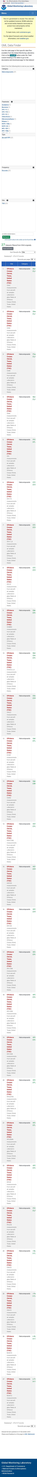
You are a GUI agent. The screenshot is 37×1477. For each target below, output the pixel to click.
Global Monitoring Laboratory (20, 6)
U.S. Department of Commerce (14, 1466)
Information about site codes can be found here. (20, 239)
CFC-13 (4, 114)
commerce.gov (25, 32)
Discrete (5, 170)
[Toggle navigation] (32, 13)
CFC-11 (4, 109)
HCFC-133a (5, 124)
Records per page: (24, 259)
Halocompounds (7, 72)
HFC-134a (5, 131)
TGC (3, 203)
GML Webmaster (29, 1434)
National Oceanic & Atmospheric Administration (13, 1470)
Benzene (5, 107)
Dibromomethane (8, 119)
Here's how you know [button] (17, 3)
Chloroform (6, 117)
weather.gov (24, 38)
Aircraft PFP (6, 138)
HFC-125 (5, 128)
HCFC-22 (5, 126)
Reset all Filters (8, 248)
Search (6, 237)
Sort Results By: (15, 252)
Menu (4, 13)
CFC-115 (5, 112)
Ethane (4, 121)
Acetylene (5, 105)
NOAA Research (8, 1473)
